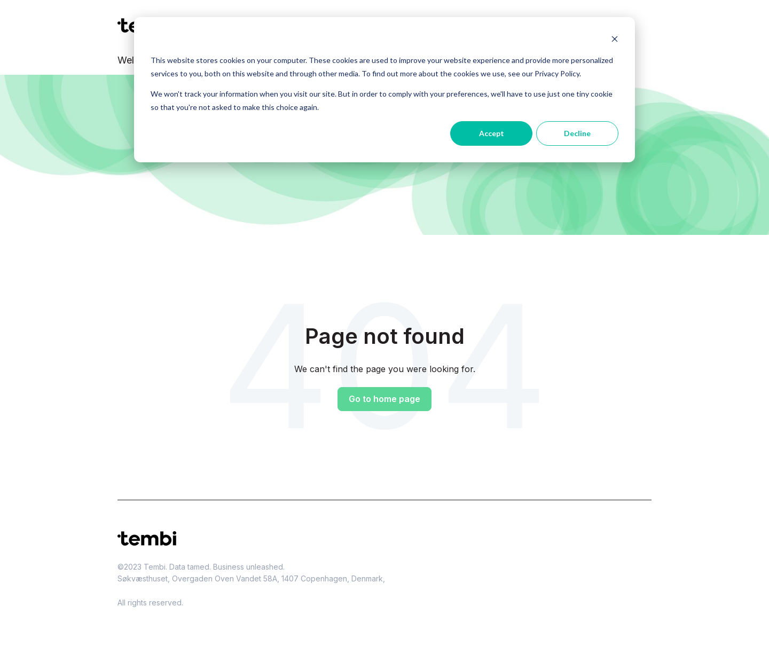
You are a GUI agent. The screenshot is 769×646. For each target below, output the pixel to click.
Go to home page (384, 398)
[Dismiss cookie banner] (614, 40)
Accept (491, 133)
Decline (577, 133)
